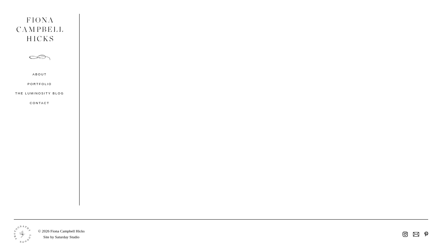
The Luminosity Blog (39, 93)
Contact (39, 103)
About (40, 74)
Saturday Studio (67, 237)
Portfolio (40, 84)
